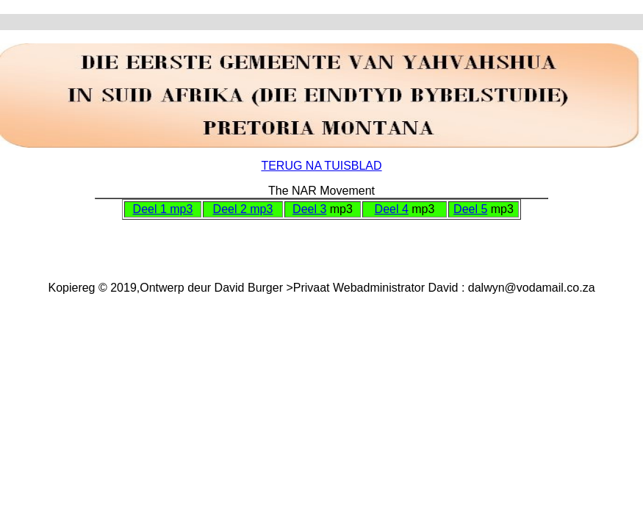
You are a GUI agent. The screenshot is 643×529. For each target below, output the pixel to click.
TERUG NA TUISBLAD (321, 165)
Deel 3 (309, 209)
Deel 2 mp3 (243, 209)
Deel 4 (392, 209)
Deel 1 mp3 (163, 209)
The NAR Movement (321, 190)
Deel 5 (470, 209)
